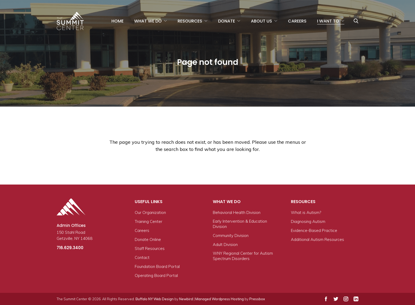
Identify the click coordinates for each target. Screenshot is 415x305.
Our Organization (150, 212)
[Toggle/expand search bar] (356, 21)
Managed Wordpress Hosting (219, 299)
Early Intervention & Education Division (240, 224)
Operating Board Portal (156, 275)
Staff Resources (150, 248)
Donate (226, 21)
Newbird (186, 299)
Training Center (148, 221)
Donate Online (148, 239)
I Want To (328, 21)
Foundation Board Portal (157, 266)
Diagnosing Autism (308, 221)
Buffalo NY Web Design (155, 299)
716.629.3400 (70, 247)
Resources (190, 21)
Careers (297, 21)
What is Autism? (306, 212)
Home (117, 21)
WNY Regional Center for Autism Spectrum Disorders (243, 256)
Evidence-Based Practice (314, 230)
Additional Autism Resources (317, 239)
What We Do (148, 21)
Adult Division (225, 244)
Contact (142, 257)
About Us (261, 21)
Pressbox (257, 299)
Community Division (231, 235)
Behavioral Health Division (236, 212)
